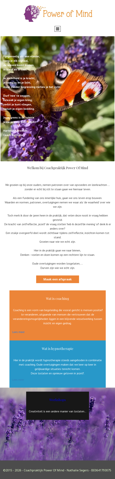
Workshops (57, 400)
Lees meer (18, 332)
